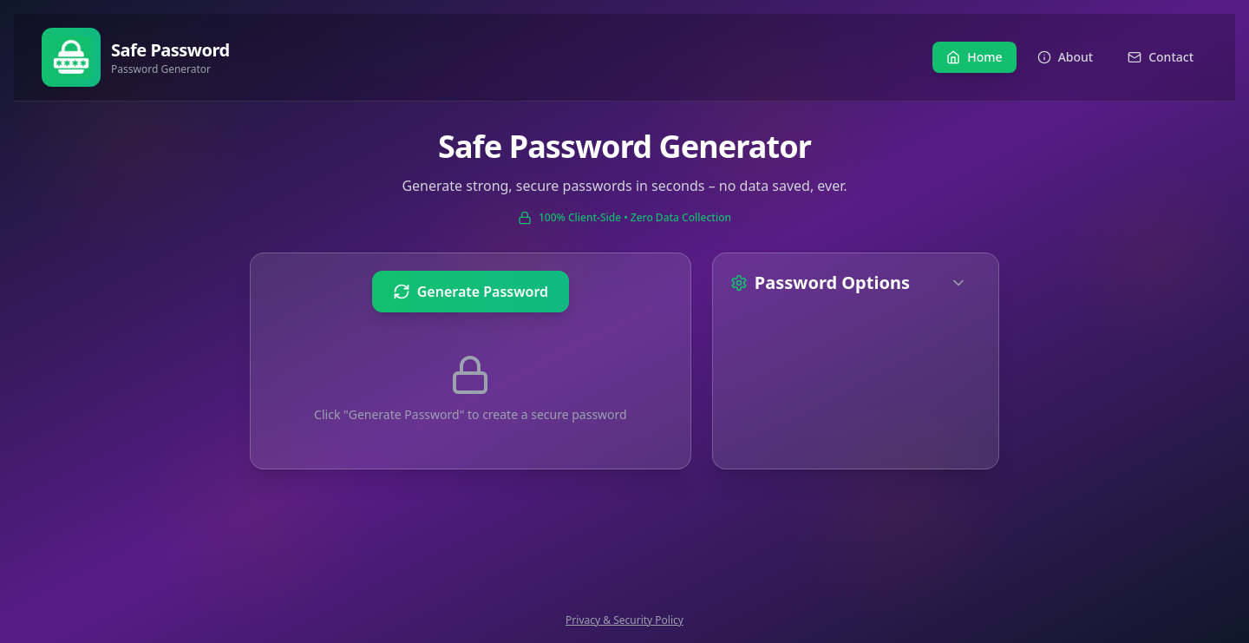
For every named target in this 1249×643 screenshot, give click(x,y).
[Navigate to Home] (974, 57)
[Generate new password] (470, 291)
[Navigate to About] (1065, 57)
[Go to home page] (136, 57)
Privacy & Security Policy (624, 620)
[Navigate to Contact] (1160, 57)
